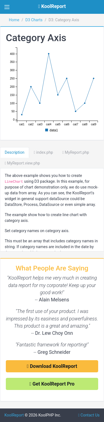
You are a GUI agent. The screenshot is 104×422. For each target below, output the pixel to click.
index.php (43, 152)
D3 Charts (33, 20)
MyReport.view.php (22, 163)
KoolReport (14, 415)
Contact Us (89, 415)
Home (14, 20)
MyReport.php (75, 152)
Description (14, 152)
